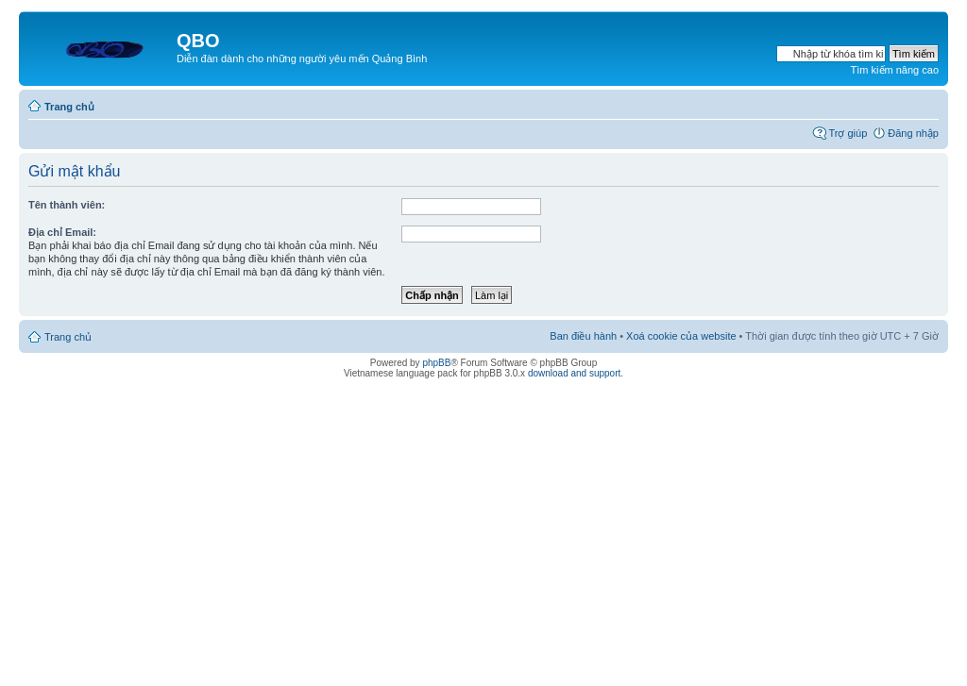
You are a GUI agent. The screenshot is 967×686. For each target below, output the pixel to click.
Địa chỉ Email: (62, 232)
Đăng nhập (913, 133)
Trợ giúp (847, 133)
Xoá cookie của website (681, 336)
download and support (574, 373)
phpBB (436, 363)
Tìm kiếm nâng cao (895, 69)
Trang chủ (69, 106)
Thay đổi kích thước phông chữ (925, 102)
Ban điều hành (583, 336)
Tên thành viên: (66, 204)
